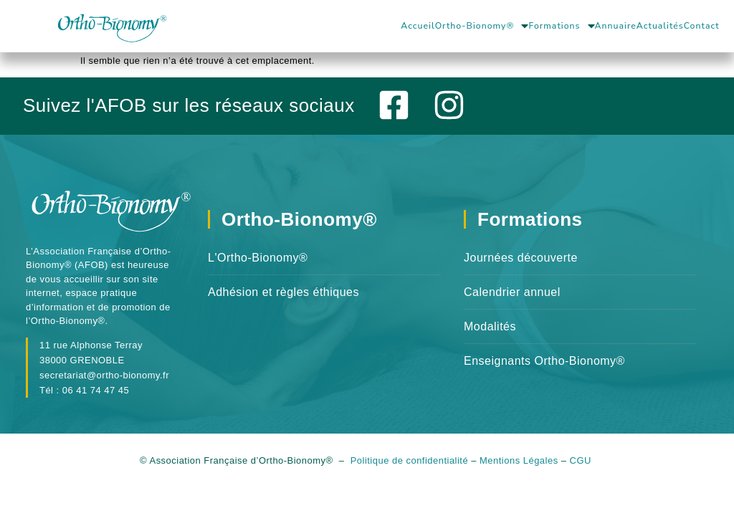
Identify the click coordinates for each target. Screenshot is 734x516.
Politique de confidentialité (410, 468)
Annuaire (616, 26)
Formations (561, 26)
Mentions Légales (519, 468)
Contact (702, 26)
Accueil (417, 26)
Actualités (660, 26)
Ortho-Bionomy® (482, 26)
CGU (582, 468)
